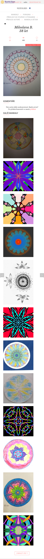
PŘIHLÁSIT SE (17, 2)
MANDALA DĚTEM (31, 20)
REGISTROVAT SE (35, 2)
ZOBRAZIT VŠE (22, 553)
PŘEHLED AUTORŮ (13, 20)
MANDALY (15, 15)
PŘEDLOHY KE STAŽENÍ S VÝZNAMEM (21, 17)
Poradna (27, 15)
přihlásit (33, 109)
